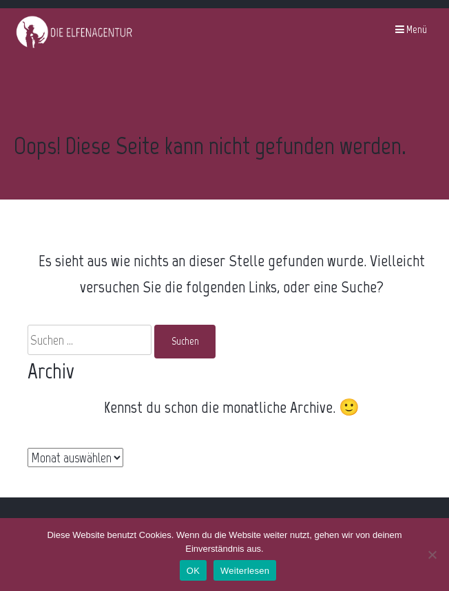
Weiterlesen (244, 571)
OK (193, 571)
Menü (411, 29)
